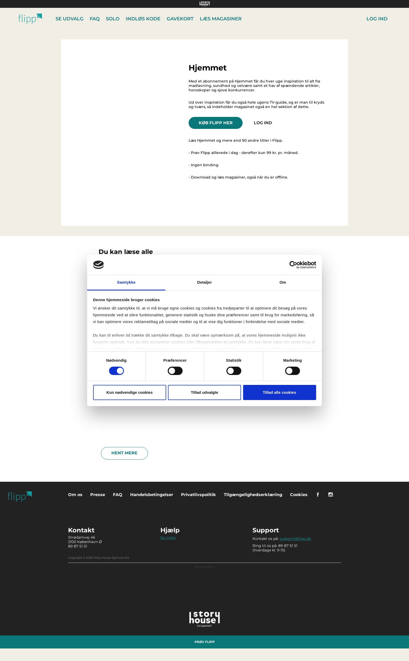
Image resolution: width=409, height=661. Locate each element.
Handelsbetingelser (151, 494)
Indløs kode (143, 19)
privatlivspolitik (264, 349)
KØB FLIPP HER (216, 122)
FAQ (95, 19)
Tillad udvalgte (204, 392)
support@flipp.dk (295, 538)
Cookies (299, 494)
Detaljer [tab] (204, 282)
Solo (113, 19)
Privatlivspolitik (198, 494)
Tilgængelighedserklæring (253, 494)
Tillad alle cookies (279, 392)
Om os (75, 494)
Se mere (168, 537)
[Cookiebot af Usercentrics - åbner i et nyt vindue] (293, 265)
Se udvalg (70, 19)
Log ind (377, 19)
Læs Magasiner (221, 19)
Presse (97, 494)
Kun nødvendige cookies (129, 392)
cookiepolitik (299, 349)
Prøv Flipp (205, 641)
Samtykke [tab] (126, 282)
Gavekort (180, 19)
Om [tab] (282, 282)
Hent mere (124, 452)
